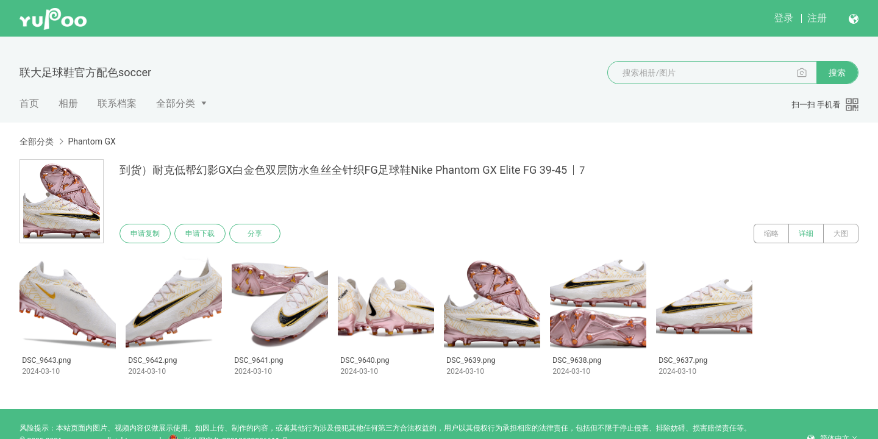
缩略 (771, 233)
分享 (255, 233)
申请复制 (145, 233)
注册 (817, 18)
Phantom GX (91, 141)
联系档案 (117, 103)
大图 (840, 233)
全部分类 (175, 103)
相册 (68, 103)
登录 (783, 18)
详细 (806, 233)
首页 (29, 103)
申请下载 (200, 233)
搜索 (837, 72)
